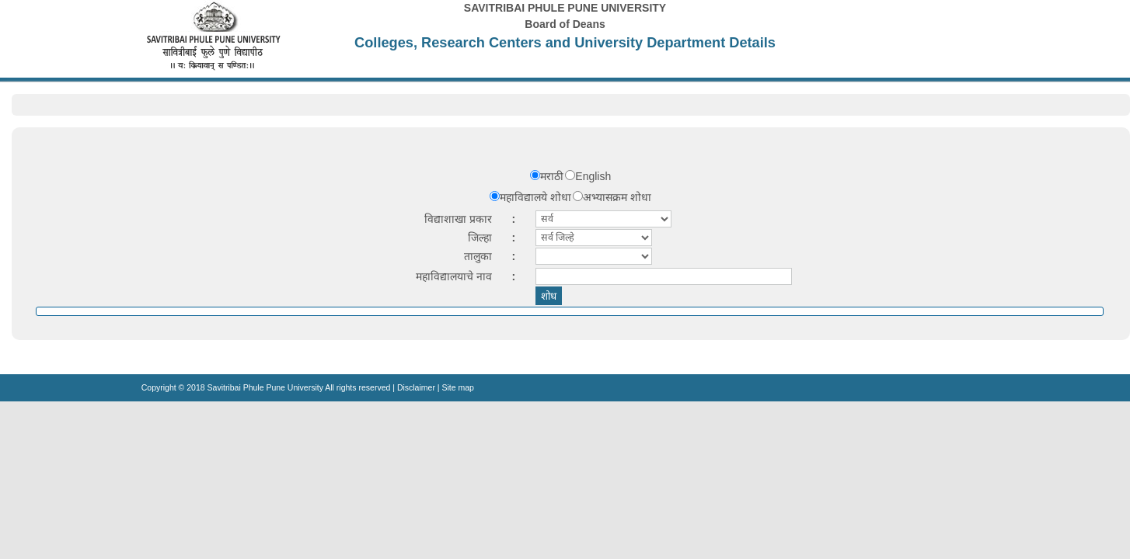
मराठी (551, 176)
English (593, 176)
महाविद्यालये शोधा (535, 197)
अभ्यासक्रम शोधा (617, 197)
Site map (457, 387)
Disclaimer (416, 387)
